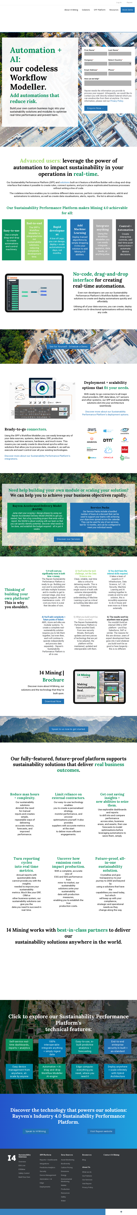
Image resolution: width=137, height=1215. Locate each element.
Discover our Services (68, 539)
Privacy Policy (116, 101)
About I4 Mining (71, 10)
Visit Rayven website (101, 1131)
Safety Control (24, 1173)
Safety (63, 1197)
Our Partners (87, 1176)
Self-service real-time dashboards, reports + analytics (19, 1044)
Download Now (53, 701)
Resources (113, 10)
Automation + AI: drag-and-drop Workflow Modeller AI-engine (52, 1071)
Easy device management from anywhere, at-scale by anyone (19, 1071)
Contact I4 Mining (111, 1155)
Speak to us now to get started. (68, 729)
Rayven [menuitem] (129, 2)
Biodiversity (65, 1163)
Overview (22, 1162)
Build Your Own (24, 1177)
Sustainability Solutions (25, 1156)
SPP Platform (99, 10)
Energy (63, 1175)
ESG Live (22, 1165)
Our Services (87, 1180)
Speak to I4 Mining (36, 1131)
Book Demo (127, 10)
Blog (84, 1160)
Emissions (65, 1171)
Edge (42, 1183)
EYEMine (22, 1169)
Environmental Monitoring (66, 1180)
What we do (87, 1172)
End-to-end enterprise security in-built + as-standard (118, 1046)
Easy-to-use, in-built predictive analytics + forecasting (85, 1046)
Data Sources (67, 1155)
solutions (65, 182)
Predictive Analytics (47, 1167)
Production (65, 1189)
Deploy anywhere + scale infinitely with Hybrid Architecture (117, 1071)
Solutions (86, 10)
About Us (86, 1167)
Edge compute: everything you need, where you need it (84, 1071)
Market (63, 1185)
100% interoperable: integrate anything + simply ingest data (52, 1048)
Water (63, 1201)
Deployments (45, 1187)
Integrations (44, 1163)
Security (43, 1171)
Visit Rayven (87, 1183)
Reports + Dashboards (48, 1160)
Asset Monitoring (67, 1160)
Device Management (48, 1175)
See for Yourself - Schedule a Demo (69, 346)
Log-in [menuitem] (118, 2)
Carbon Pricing (67, 1167)
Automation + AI (46, 1179)
